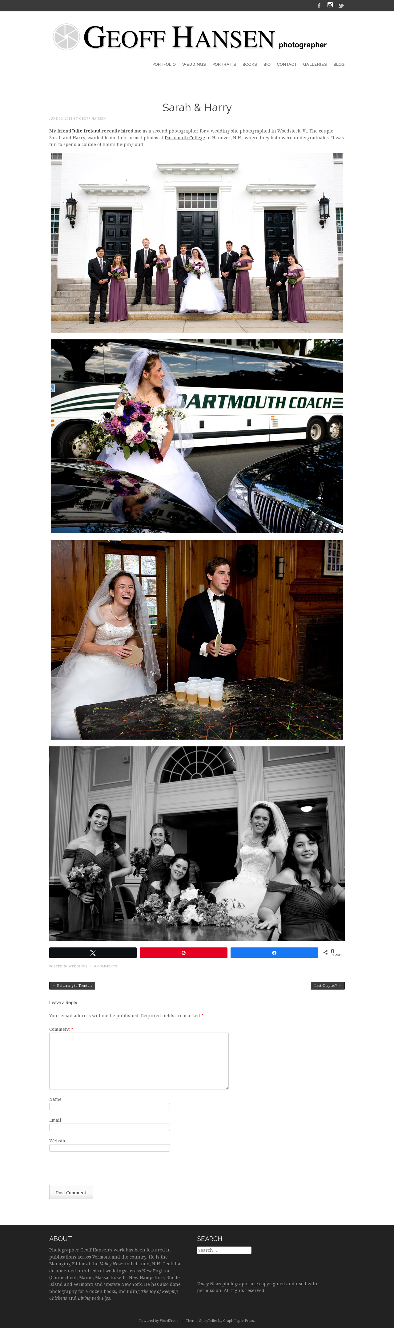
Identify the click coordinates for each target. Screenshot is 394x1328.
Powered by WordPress (158, 1321)
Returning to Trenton (72, 986)
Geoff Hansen (92, 118)
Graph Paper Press (238, 1321)
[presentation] (96, 1170)
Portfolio (164, 64)
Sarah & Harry (197, 107)
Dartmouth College (185, 137)
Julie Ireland (86, 130)
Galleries (315, 64)
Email (55, 1120)
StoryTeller (208, 1321)
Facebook (319, 5)
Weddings (194, 64)
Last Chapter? (327, 986)
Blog (339, 64)
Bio (267, 64)
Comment (61, 1029)
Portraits (224, 64)
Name (55, 1099)
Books (250, 64)
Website (57, 1140)
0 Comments (105, 966)
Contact (287, 64)
